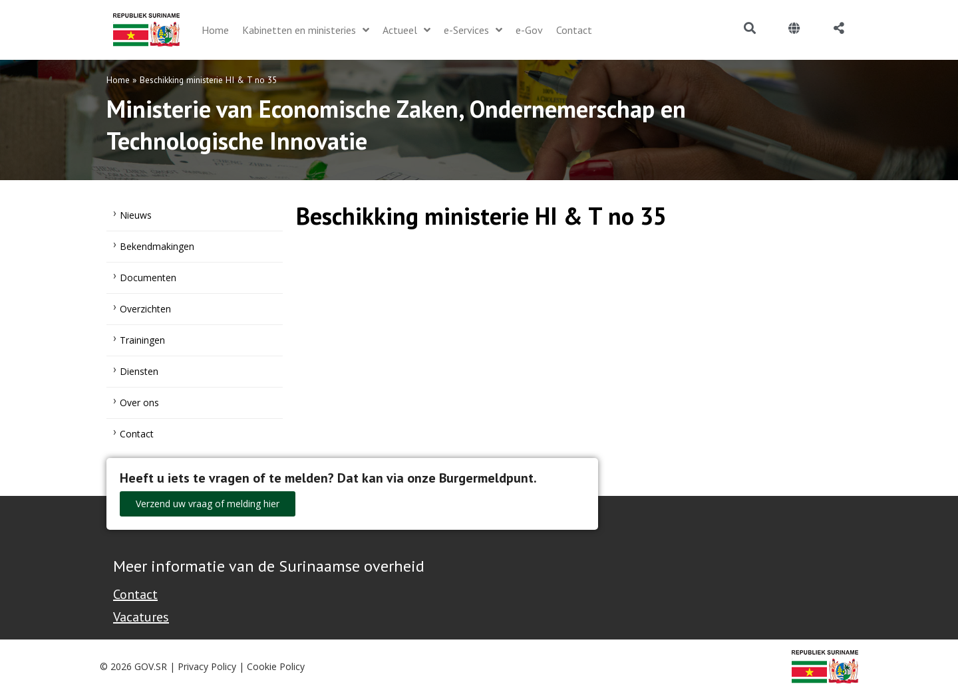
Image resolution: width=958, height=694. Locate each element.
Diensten (139, 371)
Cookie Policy (276, 666)
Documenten (148, 277)
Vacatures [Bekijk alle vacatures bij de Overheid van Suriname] (141, 617)
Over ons (139, 402)
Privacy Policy (207, 666)
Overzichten (145, 308)
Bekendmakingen (157, 246)
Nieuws (136, 215)
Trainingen (142, 340)
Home (118, 80)
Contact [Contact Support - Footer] (135, 594)
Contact (137, 433)
